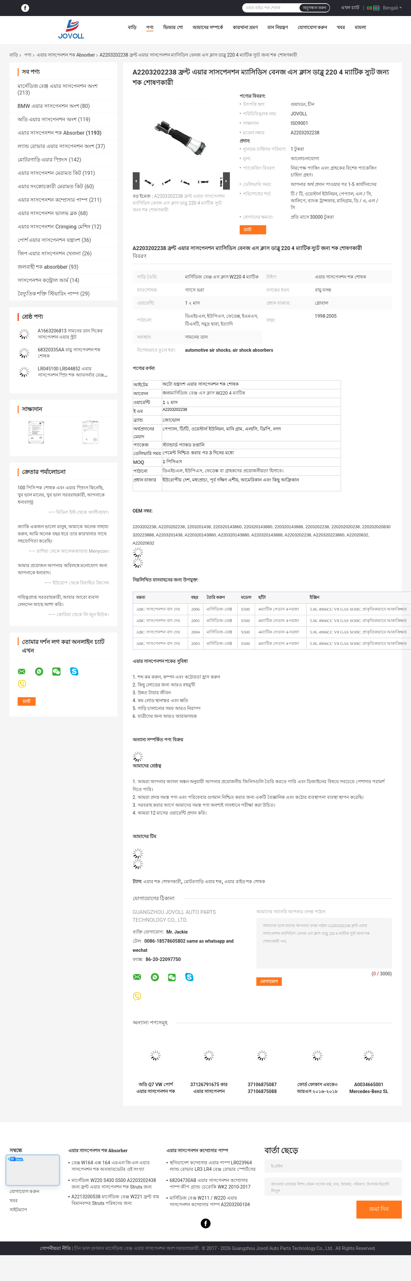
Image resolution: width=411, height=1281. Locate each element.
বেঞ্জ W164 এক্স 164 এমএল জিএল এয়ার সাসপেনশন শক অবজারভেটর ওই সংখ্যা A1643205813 (111, 1167)
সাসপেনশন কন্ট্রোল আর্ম (43, 280)
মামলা (360, 27)
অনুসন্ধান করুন (314, 8)
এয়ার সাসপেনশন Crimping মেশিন (54, 227)
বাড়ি (132, 27)
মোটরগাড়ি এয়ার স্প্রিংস (43, 160)
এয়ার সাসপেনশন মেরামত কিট (49, 173)
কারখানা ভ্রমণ (245, 27)
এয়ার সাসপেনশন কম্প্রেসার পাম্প (53, 200)
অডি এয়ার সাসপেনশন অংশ (47, 119)
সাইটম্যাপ (18, 1209)
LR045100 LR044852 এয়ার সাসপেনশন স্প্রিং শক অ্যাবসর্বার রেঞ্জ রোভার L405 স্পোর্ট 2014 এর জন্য (71, 375)
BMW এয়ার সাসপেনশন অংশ (48, 106)
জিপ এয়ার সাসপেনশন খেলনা (49, 253)
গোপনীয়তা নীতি (55, 1248)
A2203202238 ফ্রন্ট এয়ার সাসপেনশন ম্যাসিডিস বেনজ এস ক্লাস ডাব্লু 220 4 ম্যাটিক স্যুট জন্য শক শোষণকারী (179, 203)
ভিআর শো (172, 27)
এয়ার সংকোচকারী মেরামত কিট (50, 186)
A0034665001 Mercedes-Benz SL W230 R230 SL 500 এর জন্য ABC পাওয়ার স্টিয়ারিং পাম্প (368, 1088)
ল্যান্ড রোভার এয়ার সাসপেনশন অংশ (56, 146)
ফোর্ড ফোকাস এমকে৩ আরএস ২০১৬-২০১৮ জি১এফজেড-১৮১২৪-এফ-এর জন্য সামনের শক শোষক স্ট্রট (317, 1088)
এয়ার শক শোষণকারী (162, 881)
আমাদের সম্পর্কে (208, 27)
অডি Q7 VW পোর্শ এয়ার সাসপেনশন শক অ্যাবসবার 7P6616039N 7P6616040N (155, 1088)
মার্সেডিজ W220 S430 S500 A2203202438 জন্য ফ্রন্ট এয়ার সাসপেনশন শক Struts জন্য (114, 1183)
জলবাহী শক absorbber (43, 267)
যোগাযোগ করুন (312, 27)
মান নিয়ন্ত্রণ (277, 27)
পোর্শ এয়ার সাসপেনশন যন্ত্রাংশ (49, 240)
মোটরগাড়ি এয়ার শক (203, 881)
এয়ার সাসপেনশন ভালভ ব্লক (47, 213)
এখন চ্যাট (350, 7)
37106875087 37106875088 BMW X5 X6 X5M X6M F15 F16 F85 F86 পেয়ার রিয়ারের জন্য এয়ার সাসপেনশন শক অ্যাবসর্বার (262, 1088)
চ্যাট (247, 229)
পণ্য (149, 27)
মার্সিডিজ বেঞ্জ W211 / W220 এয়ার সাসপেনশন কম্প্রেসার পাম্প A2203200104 (210, 1201)
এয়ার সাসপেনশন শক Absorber (66, 55)
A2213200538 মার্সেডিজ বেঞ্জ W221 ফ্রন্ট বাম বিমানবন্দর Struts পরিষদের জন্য (115, 1200)
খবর (341, 27)
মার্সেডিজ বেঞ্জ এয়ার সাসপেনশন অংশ (58, 86)
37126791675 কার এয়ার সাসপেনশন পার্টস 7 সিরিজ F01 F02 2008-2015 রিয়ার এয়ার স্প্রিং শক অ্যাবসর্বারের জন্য (209, 1088)
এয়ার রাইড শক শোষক (244, 881)
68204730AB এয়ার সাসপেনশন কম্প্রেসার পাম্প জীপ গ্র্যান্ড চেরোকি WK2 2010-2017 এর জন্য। (210, 1184)
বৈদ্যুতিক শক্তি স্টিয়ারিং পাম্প (48, 294)
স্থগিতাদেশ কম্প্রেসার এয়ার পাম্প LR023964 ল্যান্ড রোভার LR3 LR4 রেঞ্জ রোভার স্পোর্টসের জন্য (213, 1167)
